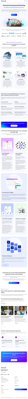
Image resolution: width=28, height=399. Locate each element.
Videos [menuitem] (15, 382)
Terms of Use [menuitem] (21, 397)
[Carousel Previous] (2, 327)
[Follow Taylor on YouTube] (2, 374)
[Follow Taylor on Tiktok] (7, 374)
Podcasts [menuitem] (16, 383)
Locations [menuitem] (2, 390)
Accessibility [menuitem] (25, 397)
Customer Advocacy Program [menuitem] (4, 389)
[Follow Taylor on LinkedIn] (1, 374)
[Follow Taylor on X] (8, 374)
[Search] (21, 387)
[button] (24, 1)
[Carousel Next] (5, 327)
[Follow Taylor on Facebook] (5, 374)
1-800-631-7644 (3, 382)
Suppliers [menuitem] (2, 391)
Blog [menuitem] (15, 378)
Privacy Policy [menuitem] (17, 397)
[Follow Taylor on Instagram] (4, 374)
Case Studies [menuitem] (16, 379)
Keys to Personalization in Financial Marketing (6, 317)
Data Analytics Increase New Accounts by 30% (19, 317)
